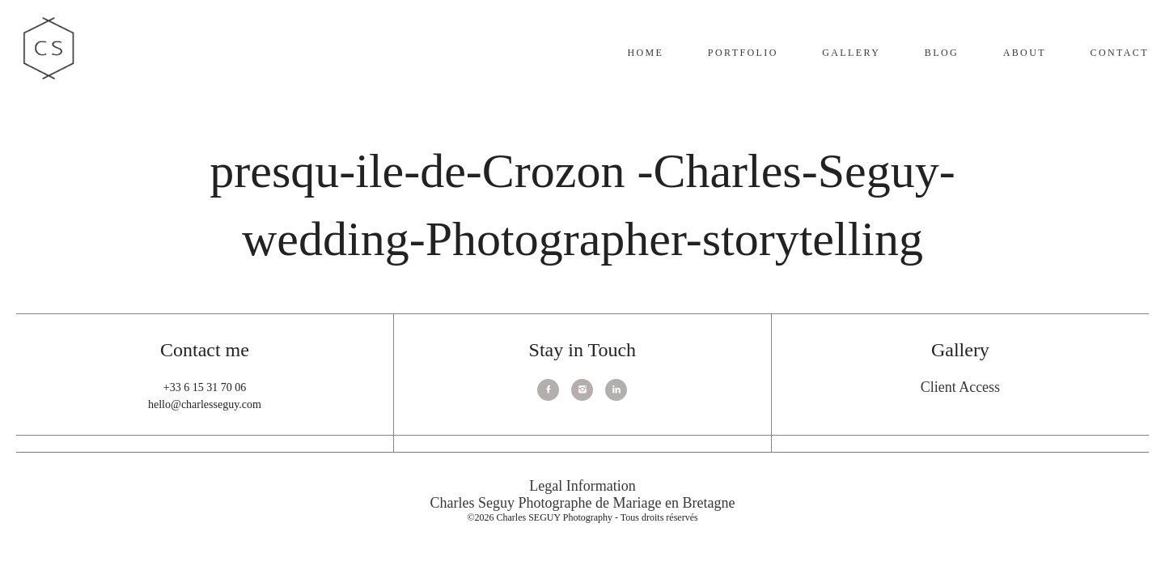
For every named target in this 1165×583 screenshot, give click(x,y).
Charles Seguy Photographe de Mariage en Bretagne (582, 503)
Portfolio (743, 52)
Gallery (851, 52)
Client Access (960, 387)
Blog (942, 52)
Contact (1119, 52)
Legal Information (582, 486)
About (1024, 52)
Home (645, 52)
